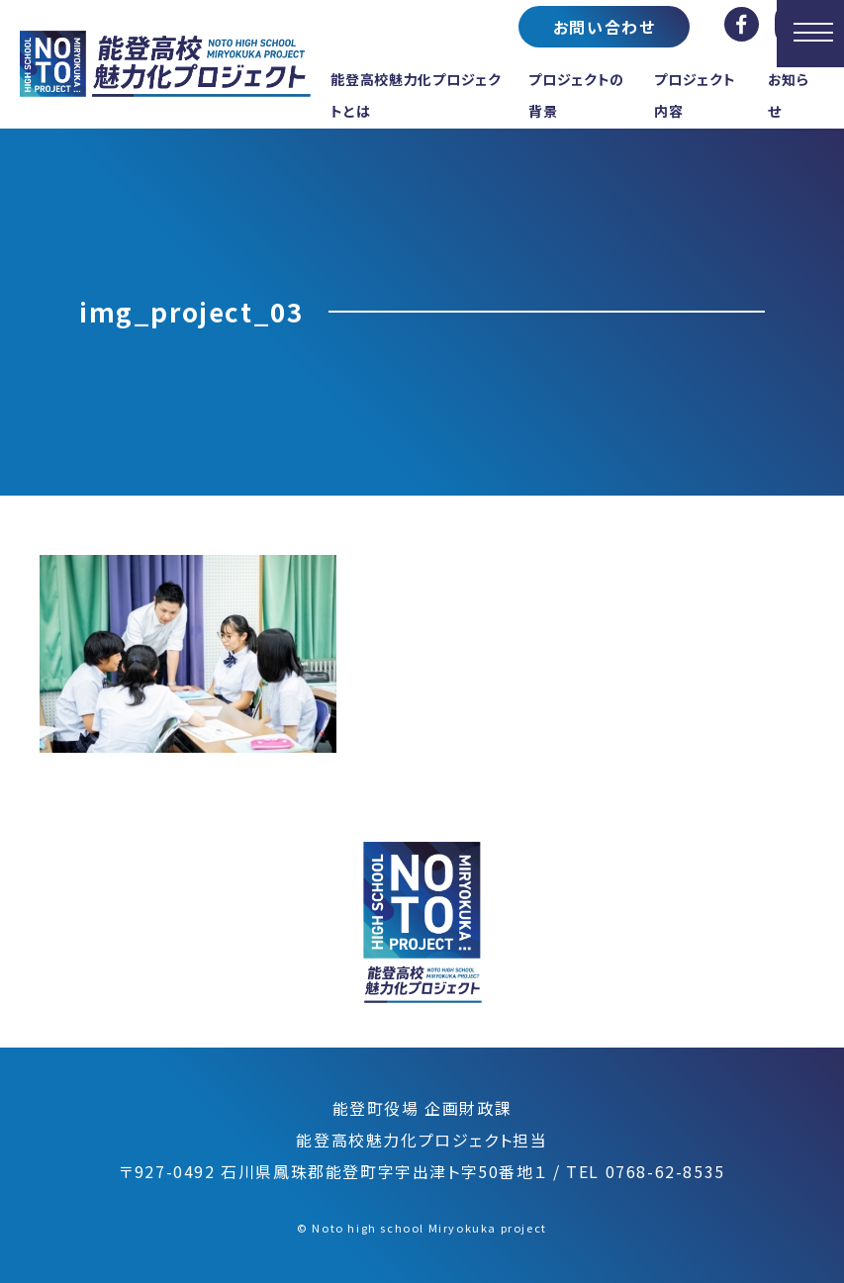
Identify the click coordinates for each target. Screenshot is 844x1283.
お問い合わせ (604, 27)
